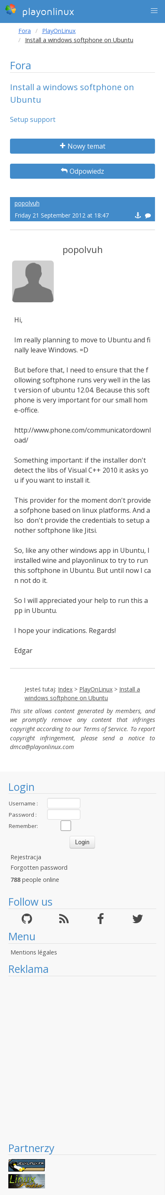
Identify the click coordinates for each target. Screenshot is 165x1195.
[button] (154, 11)
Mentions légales (33, 952)
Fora (24, 31)
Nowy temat (82, 146)
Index (65, 689)
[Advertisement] (78, 1058)
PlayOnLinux (59, 31)
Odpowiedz (82, 171)
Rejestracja (25, 857)
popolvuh (27, 203)
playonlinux (39, 10)
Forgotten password (39, 867)
